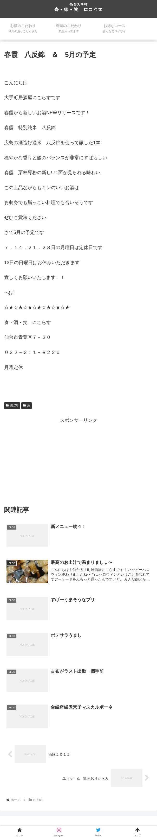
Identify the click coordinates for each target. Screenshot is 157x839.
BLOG (12, 405)
